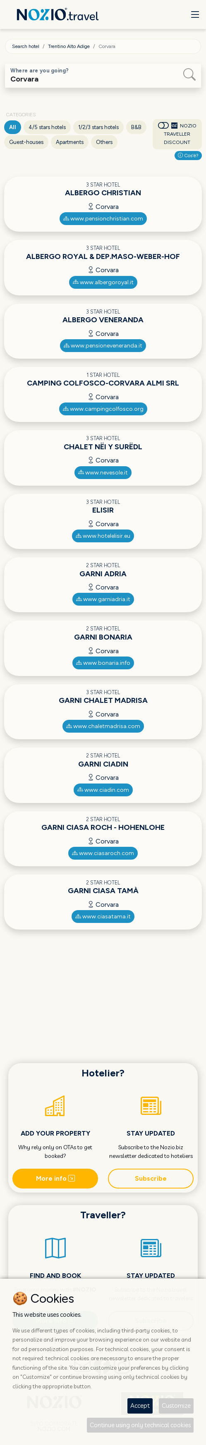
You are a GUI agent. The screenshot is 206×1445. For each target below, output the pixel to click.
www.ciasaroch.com (103, 853)
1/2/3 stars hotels (98, 127)
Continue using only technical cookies (140, 1425)
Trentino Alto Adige (69, 46)
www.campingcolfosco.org (103, 408)
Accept (140, 1405)
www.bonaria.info (103, 662)
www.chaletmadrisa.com (103, 726)
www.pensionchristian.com (103, 218)
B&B (136, 127)
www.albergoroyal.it (103, 282)
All (12, 127)
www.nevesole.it (103, 472)
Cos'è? (188, 155)
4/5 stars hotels (47, 127)
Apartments (70, 142)
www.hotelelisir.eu (103, 535)
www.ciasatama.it (103, 916)
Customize (176, 1405)
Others (104, 142)
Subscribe (151, 1178)
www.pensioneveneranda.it (103, 345)
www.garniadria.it (103, 599)
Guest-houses (26, 142)
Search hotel (25, 46)
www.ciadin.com (103, 789)
